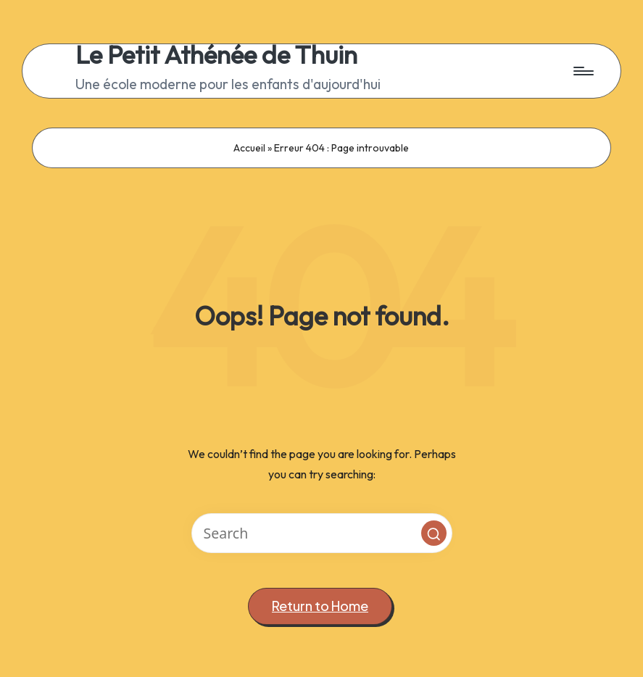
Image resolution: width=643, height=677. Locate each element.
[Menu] (582, 71)
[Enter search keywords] (321, 533)
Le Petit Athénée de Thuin (216, 55)
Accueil (249, 147)
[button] (434, 533)
